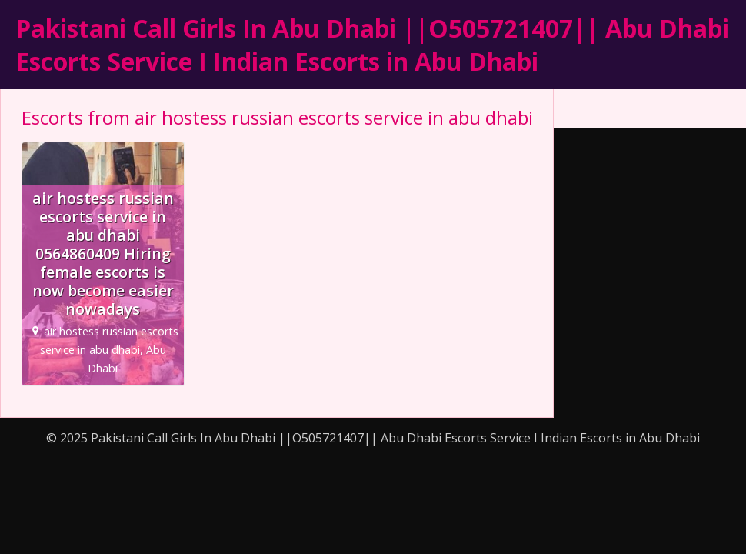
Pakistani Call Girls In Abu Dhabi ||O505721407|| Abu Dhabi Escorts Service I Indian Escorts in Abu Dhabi (372, 45)
